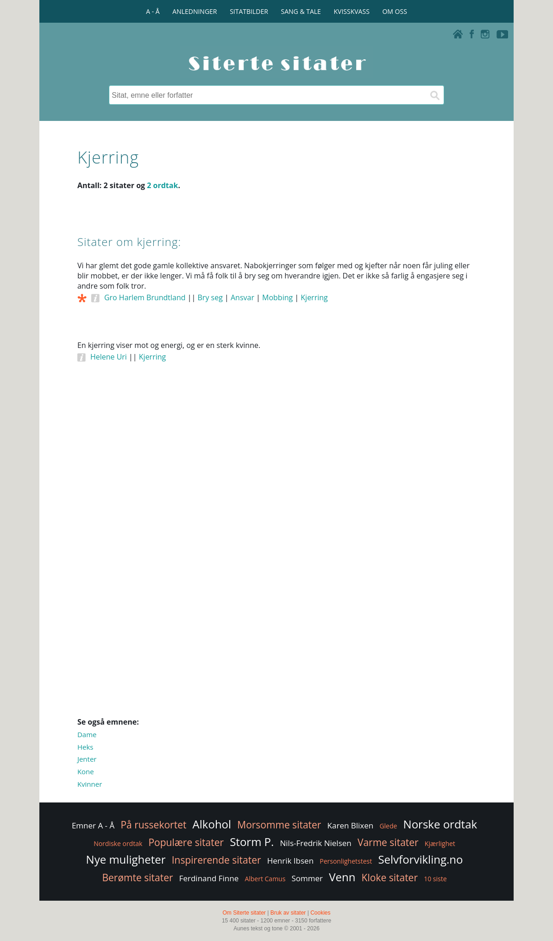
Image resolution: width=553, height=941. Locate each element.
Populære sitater (186, 842)
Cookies (320, 912)
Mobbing (277, 297)
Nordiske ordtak (118, 843)
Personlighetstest (346, 861)
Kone (85, 771)
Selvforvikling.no (420, 859)
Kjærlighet (440, 843)
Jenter (87, 759)
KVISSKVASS (352, 11)
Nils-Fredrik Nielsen (316, 843)
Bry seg (210, 297)
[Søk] (434, 95)
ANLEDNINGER (194, 11)
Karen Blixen (350, 825)
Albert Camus (265, 878)
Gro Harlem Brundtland (145, 297)
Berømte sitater (137, 877)
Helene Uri (108, 357)
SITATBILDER (249, 11)
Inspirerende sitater (216, 859)
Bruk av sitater (288, 912)
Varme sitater (388, 842)
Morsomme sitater (279, 824)
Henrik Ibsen (290, 860)
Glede (388, 825)
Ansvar (242, 297)
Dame (87, 734)
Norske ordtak (440, 824)
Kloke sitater (390, 877)
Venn (342, 876)
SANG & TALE (301, 11)
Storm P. (252, 841)
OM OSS (394, 11)
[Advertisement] (276, 468)
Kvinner (89, 784)
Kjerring (314, 297)
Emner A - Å (93, 825)
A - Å (152, 11)
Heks (85, 747)
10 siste (435, 878)
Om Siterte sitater (243, 912)
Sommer (307, 878)
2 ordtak (162, 185)
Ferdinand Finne (209, 878)
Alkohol (212, 824)
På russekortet (153, 824)
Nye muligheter (126, 859)
